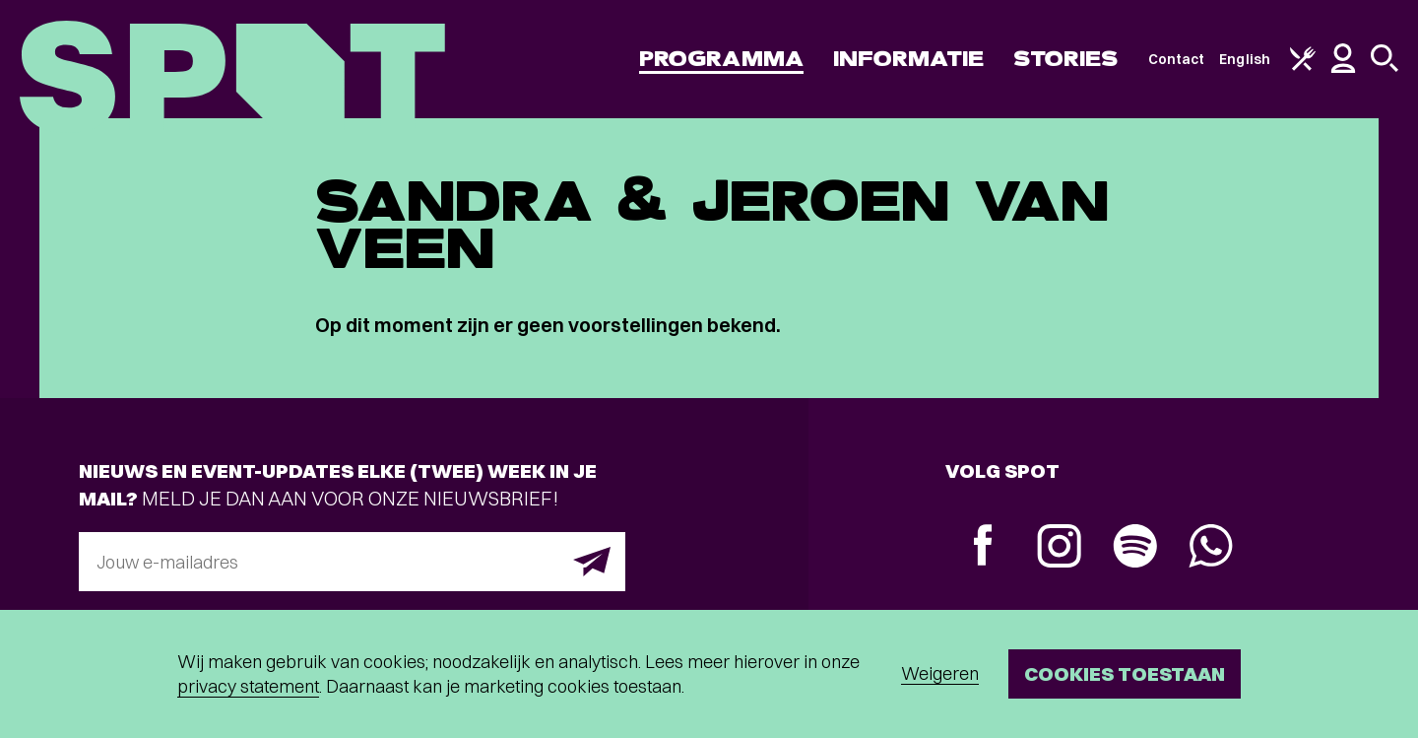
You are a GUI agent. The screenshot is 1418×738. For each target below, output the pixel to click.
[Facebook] (983, 547)
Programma (721, 58)
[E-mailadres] (352, 561)
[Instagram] (1059, 548)
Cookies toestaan (1124, 673)
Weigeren (940, 673)
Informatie (908, 58)
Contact (1176, 59)
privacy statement (248, 686)
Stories (1066, 58)
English (1244, 59)
